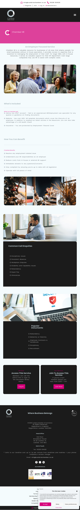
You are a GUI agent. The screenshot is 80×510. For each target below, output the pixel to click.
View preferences (71, 504)
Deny (57, 504)
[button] (77, 491)
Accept (45, 504)
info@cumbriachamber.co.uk (42, 457)
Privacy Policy (59, 507)
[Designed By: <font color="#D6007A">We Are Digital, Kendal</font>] (32, 508)
